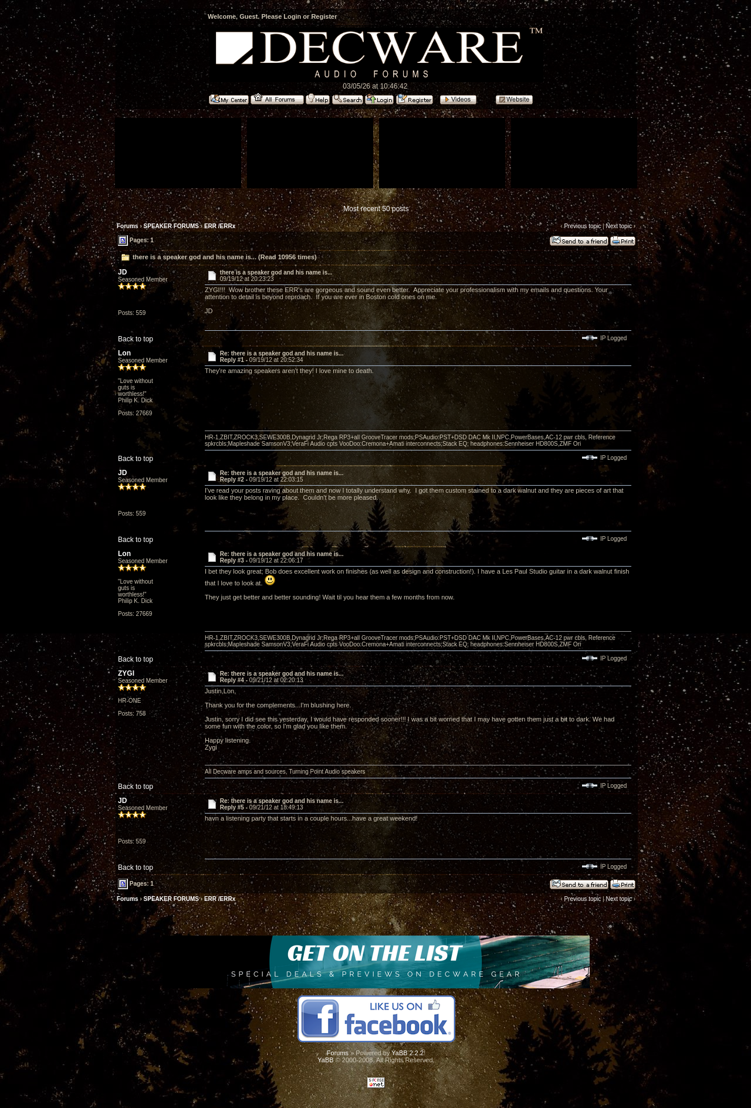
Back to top (135, 339)
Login (292, 16)
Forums (127, 226)
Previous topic (582, 226)
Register (324, 16)
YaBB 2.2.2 (407, 1052)
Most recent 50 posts (375, 209)
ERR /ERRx (219, 226)
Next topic (618, 226)
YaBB (325, 1059)
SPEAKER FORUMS (171, 226)
